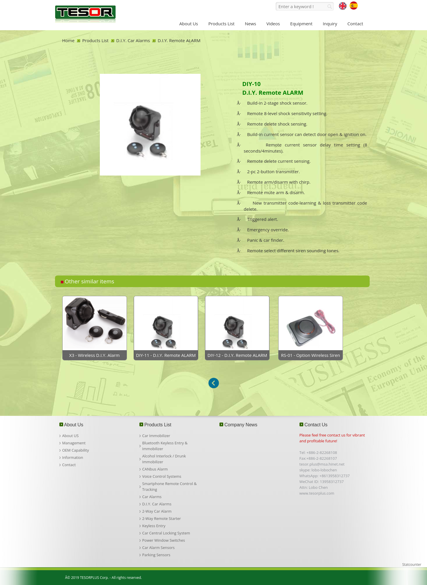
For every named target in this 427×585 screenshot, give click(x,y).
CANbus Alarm (155, 469)
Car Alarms (152, 496)
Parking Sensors (156, 554)
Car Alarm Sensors (158, 547)
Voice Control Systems (161, 476)
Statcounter (411, 564)
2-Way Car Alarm (157, 511)
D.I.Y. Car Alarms (133, 40)
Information (72, 457)
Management (74, 443)
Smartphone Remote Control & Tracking (169, 486)
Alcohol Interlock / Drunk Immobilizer (164, 458)
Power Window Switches (163, 540)
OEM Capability (75, 450)
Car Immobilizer (156, 435)
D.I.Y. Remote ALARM (179, 40)
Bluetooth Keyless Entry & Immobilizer (165, 445)
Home (68, 40)
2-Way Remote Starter (161, 518)
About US (70, 435)
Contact (69, 464)
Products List (95, 40)
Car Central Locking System (166, 533)
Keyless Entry (154, 525)
